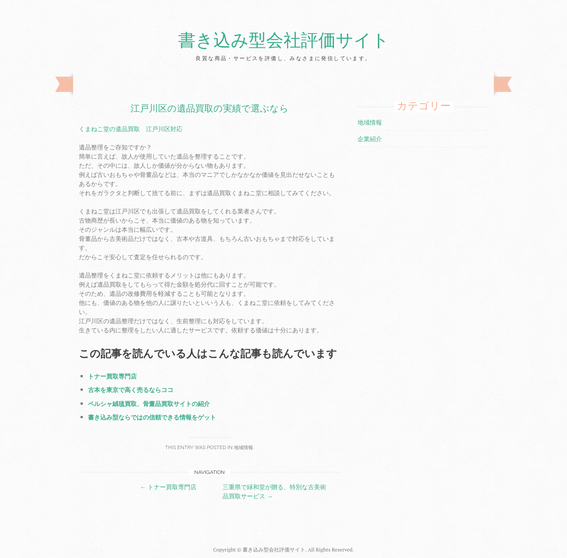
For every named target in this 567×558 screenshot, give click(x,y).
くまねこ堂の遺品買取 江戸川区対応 (130, 129)
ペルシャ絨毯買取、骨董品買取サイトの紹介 (149, 403)
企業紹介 (370, 139)
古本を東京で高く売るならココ (130, 390)
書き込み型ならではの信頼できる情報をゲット (152, 417)
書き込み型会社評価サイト (283, 40)
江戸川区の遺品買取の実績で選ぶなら (210, 108)
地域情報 (243, 447)
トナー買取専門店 (112, 376)
